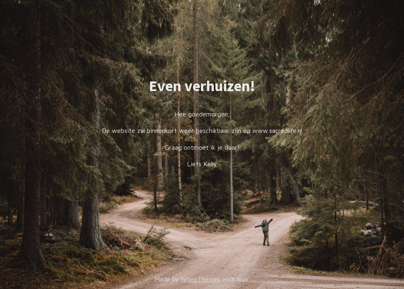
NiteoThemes (200, 279)
